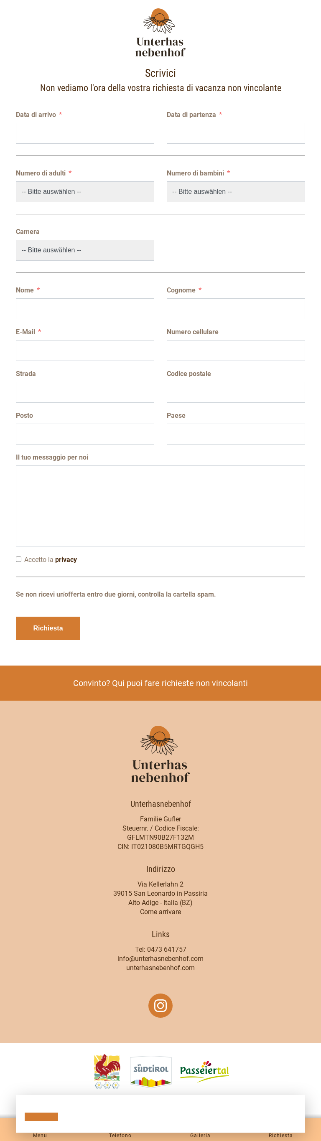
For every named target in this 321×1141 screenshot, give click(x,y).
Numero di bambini (195, 173)
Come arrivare (160, 912)
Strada (26, 374)
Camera (28, 232)
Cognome (181, 290)
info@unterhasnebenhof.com (160, 959)
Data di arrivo (36, 115)
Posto (24, 415)
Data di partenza (191, 115)
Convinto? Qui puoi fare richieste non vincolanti (160, 683)
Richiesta (48, 628)
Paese (176, 415)
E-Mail (25, 332)
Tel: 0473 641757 (160, 949)
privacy (66, 560)
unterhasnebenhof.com (160, 968)
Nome (25, 290)
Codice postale (189, 374)
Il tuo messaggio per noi (52, 457)
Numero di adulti (41, 173)
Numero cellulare (193, 332)
